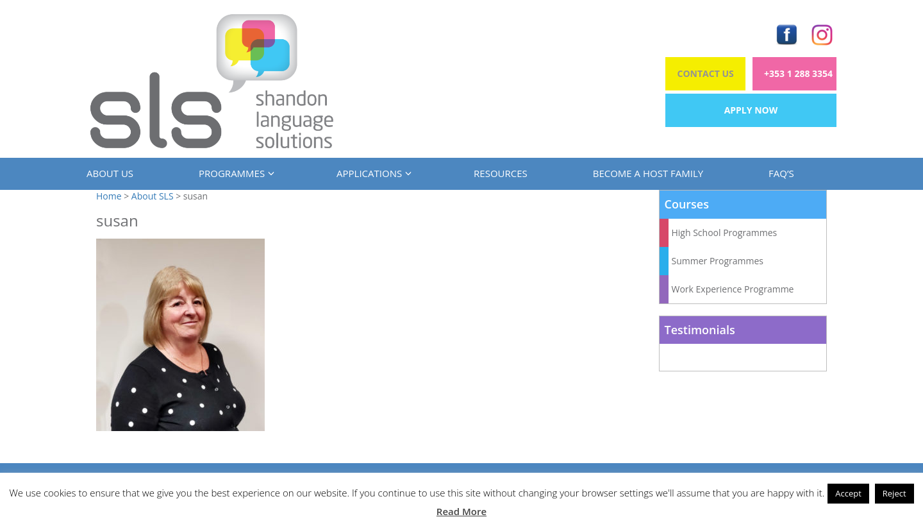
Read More (461, 511)
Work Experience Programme (733, 289)
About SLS (152, 196)
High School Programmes (724, 232)
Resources (501, 173)
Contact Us (706, 73)
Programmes (235, 173)
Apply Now (751, 110)
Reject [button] (894, 493)
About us (110, 173)
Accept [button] (848, 493)
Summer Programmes (718, 261)
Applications (372, 173)
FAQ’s (781, 173)
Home (109, 196)
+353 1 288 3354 (798, 73)
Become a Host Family (648, 173)
